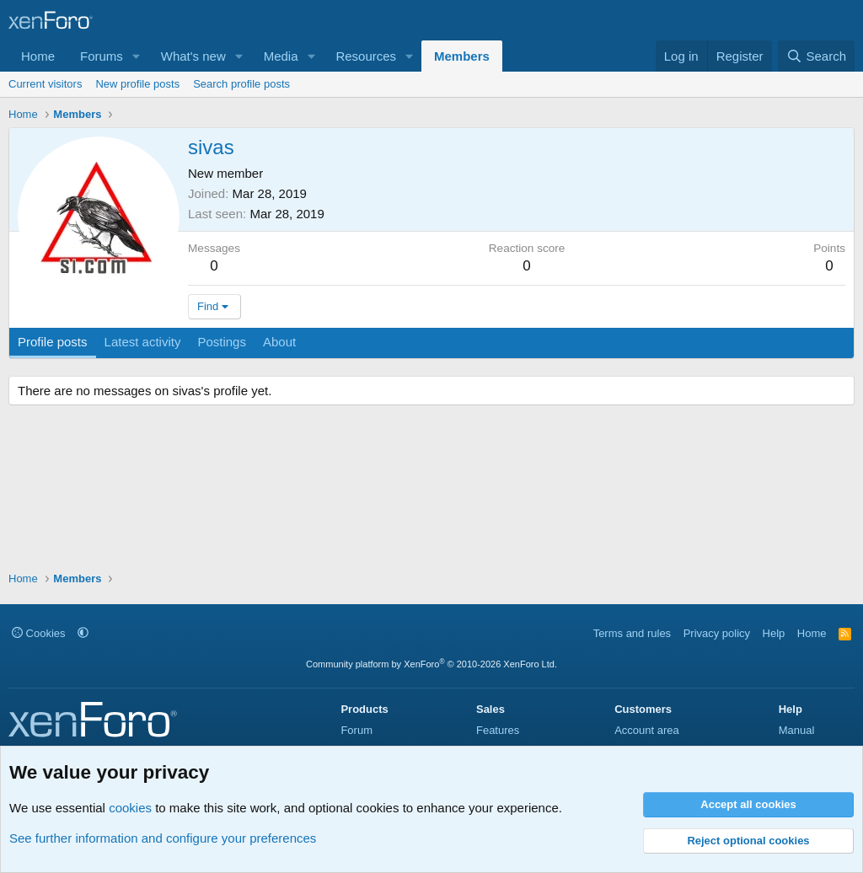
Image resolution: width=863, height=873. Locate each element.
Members (462, 56)
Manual (797, 730)
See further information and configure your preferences (162, 838)
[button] (136, 56)
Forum (356, 730)
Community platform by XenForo (431, 664)
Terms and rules (632, 633)
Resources (365, 56)
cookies (130, 808)
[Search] (816, 56)
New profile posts (137, 84)
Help (774, 633)
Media (281, 56)
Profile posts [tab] (53, 342)
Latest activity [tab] (143, 342)
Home (38, 56)
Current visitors (45, 84)
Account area (646, 730)
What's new (193, 56)
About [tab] (279, 342)
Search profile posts (241, 84)
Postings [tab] (221, 342)
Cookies (39, 633)
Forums (101, 56)
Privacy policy (716, 633)
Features (497, 730)
